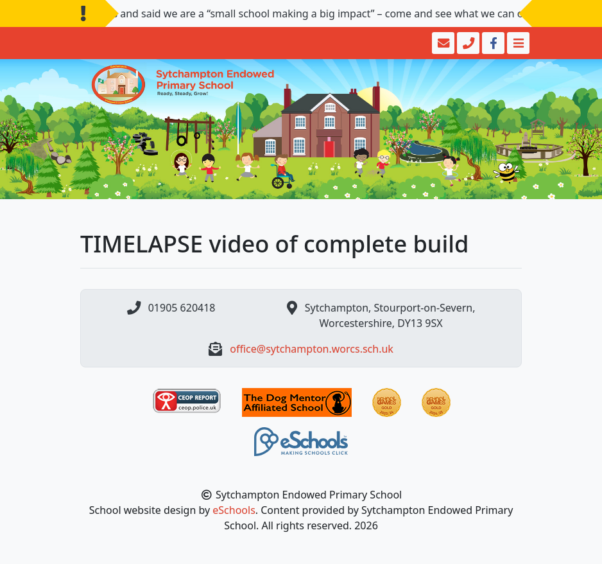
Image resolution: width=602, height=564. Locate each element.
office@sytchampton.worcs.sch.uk (311, 349)
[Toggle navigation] (516, 43)
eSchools (233, 510)
